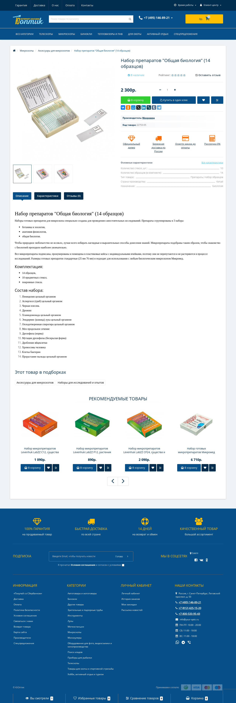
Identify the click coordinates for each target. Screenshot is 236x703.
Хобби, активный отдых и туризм (86, 674)
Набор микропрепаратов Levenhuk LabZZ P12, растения (92, 450)
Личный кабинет (131, 593)
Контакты (87, 5)
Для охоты (134, 34)
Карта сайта (20, 632)
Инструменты (75, 615)
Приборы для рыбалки (80, 657)
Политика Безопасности (27, 610)
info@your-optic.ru (187, 619)
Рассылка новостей (132, 610)
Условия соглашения (25, 615)
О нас (55, 5)
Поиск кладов (75, 652)
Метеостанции (76, 626)
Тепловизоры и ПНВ (110, 34)
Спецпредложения (185, 34)
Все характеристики (212, 162)
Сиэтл (194, 553)
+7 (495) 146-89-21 (188, 602)
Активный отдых (157, 34)
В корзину (32, 467)
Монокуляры (74, 637)
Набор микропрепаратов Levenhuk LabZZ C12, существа (40, 450)
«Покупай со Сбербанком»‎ (28, 593)
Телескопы (46, 34)
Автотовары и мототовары (82, 593)
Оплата (70, 5)
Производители (22, 637)
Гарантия (21, 5)
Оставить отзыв (209, 75)
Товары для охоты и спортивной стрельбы (91, 668)
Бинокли (86, 34)
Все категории (25, 34)
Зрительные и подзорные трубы (85, 610)
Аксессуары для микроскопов (35, 382)
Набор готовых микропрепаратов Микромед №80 (196, 450)
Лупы (70, 621)
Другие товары (76, 604)
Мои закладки (129, 604)
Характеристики (47, 196)
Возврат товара (22, 626)
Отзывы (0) (74, 196)
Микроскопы (66, 34)
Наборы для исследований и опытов (81, 382)
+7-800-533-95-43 (188, 613)
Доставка (39, 5)
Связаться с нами (23, 621)
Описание (22, 196)
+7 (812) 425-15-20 (188, 608)
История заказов (131, 599)
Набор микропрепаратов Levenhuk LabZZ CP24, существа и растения (144, 450)
